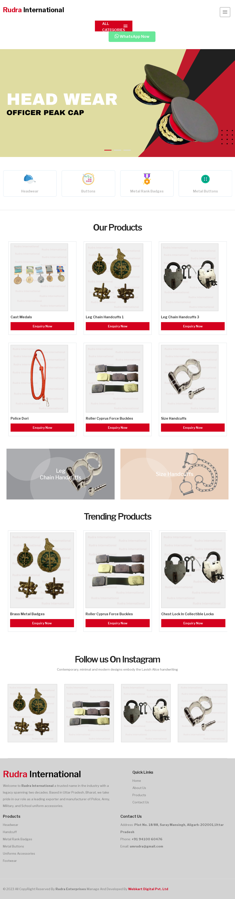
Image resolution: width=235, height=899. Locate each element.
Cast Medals (21, 317)
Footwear (10, 861)
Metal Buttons (205, 191)
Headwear (29, 191)
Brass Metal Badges (27, 614)
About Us (139, 788)
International (33, 10)
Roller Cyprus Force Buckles (109, 418)
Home (136, 781)
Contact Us (140, 802)
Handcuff (10, 832)
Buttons (88, 191)
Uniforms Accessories (19, 853)
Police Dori (20, 418)
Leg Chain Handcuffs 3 (180, 317)
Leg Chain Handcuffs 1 (105, 317)
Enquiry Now (42, 326)
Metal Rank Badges (147, 191)
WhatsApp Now (132, 36)
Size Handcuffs (173, 418)
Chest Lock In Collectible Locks (187, 614)
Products (139, 795)
